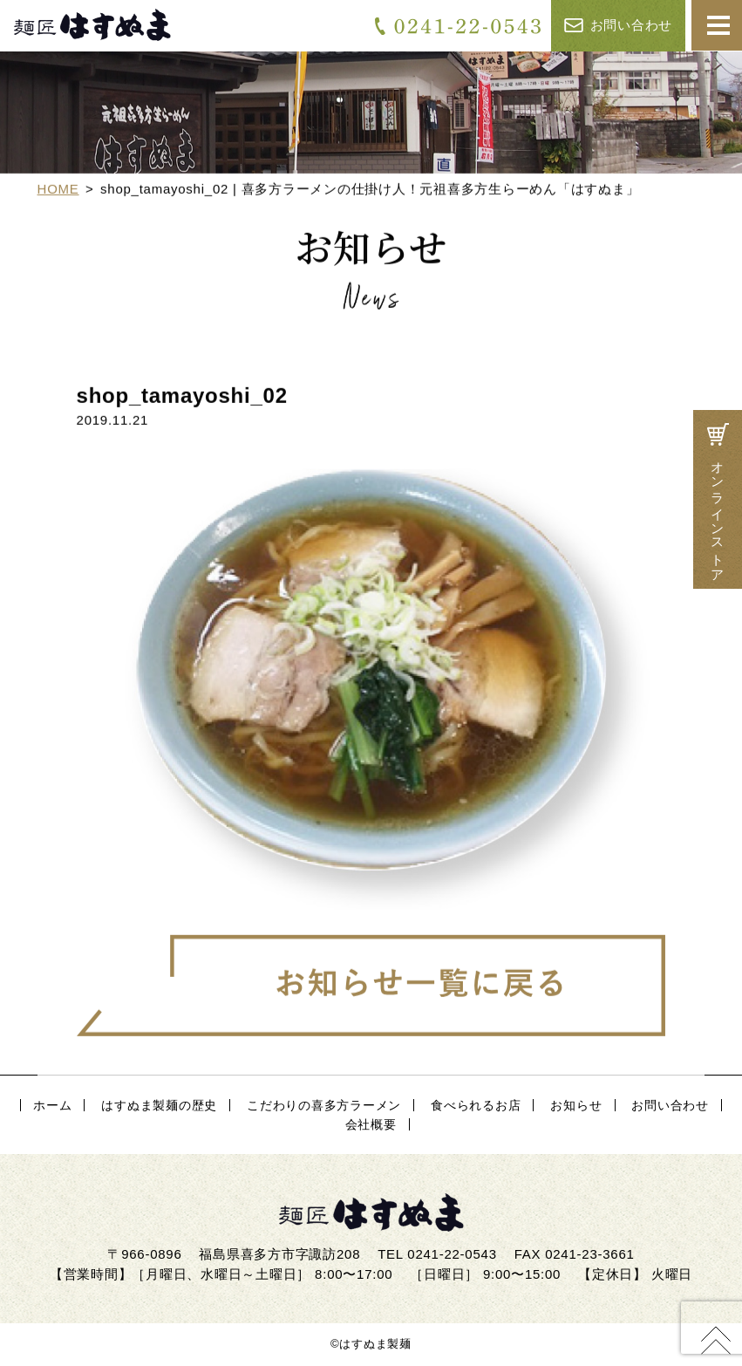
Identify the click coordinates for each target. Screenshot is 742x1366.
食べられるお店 (476, 1105)
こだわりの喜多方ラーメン (324, 1105)
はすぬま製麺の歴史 (159, 1105)
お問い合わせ (618, 24)
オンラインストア (717, 500)
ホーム (52, 1105)
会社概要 (371, 1124)
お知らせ (576, 1105)
